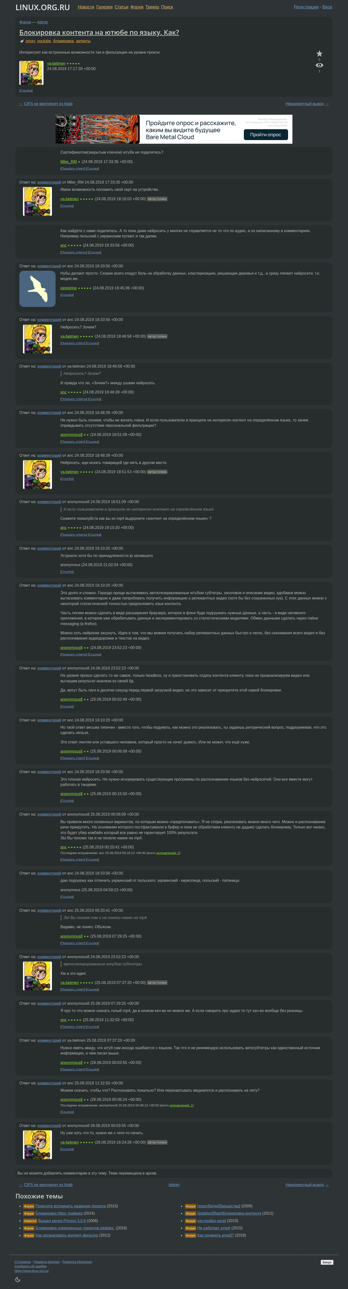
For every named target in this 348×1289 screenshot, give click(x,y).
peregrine (68, 288)
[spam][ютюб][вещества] (218, 1206)
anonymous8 (71, 435)
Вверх (327, 1262)
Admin (42, 22)
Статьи (121, 7)
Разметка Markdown (77, 1262)
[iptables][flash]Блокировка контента (229, 1213)
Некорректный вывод (305, 104)
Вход (327, 7)
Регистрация (306, 7)
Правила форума (47, 1262)
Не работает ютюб (213, 1228)
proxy (30, 41)
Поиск (167, 7)
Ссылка (26, 90)
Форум (136, 7)
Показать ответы (73, 252)
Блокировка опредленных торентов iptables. (75, 1228)
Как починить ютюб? (215, 1235)
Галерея (104, 7)
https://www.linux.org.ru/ (31, 1271)
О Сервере (22, 1262)
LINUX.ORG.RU (42, 7)
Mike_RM (68, 162)
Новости (86, 7)
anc (63, 245)
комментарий (49, 182)
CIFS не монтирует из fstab (48, 104)
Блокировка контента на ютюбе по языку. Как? (99, 32)
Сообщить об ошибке (30, 1266)
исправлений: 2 (167, 853)
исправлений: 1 (181, 1105)
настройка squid (211, 1221)
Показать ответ (72, 168)
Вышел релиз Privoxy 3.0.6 (62, 1221)
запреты (83, 41)
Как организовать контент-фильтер (67, 1235)
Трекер (152, 7)
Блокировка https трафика (59, 1213)
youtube (44, 41)
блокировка (63, 41)
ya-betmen (56, 63)
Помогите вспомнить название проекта (71, 1206)
